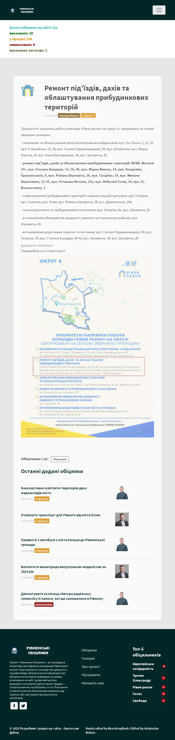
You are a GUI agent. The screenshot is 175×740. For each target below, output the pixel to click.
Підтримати (91, 674)
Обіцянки (89, 650)
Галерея (88, 658)
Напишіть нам (93, 683)
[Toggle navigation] (159, 10)
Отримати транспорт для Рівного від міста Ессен (60, 517)
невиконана (44, 607)
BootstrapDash (118, 728)
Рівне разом (60, 461)
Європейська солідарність (143, 666)
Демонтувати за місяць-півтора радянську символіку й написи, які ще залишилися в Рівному (62, 598)
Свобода (140, 700)
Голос (137, 693)
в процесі (88, 118)
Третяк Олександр (142, 677)
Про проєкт (91, 666)
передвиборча (69, 118)
